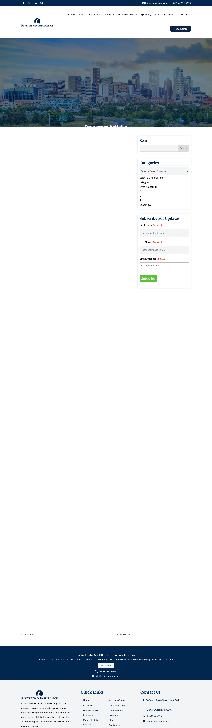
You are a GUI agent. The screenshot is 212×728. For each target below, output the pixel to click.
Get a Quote (106, 665)
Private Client (126, 14)
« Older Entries (29, 634)
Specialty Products (151, 14)
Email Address (153, 259)
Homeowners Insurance (116, 712)
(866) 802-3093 (154, 715)
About (81, 14)
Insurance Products (100, 14)
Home (71, 14)
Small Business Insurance (90, 712)
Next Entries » (124, 634)
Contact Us (184, 14)
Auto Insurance (117, 705)
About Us (88, 705)
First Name (151, 225)
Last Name (151, 242)
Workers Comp (117, 700)
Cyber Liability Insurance (90, 722)
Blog (171, 14)
